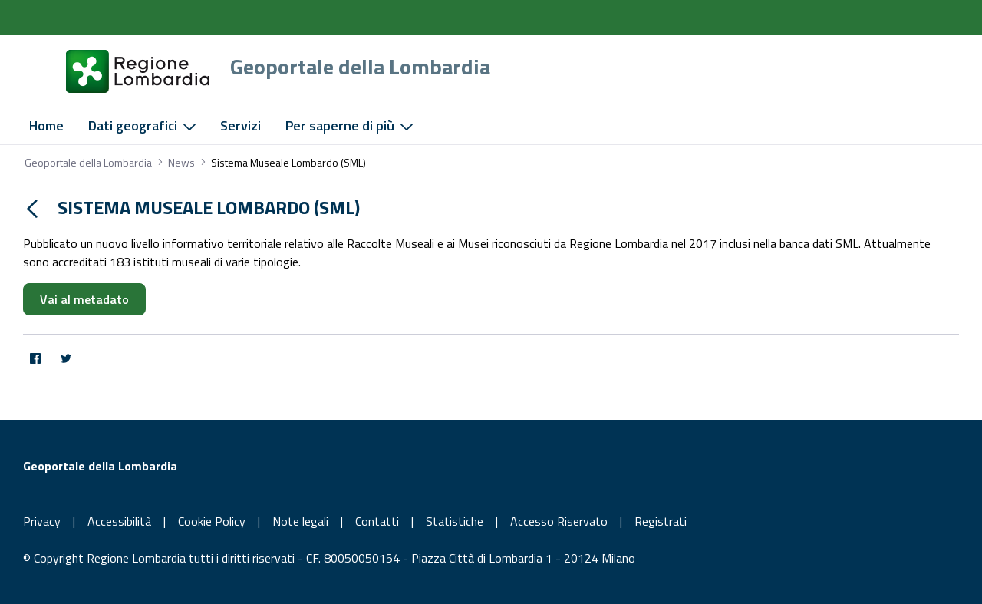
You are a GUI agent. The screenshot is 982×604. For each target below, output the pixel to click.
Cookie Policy (212, 521)
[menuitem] (46, 125)
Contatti (377, 521)
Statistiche (454, 521)
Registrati (660, 521)
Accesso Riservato (559, 521)
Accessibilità (119, 521)
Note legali (300, 521)
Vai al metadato (84, 299)
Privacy (42, 521)
